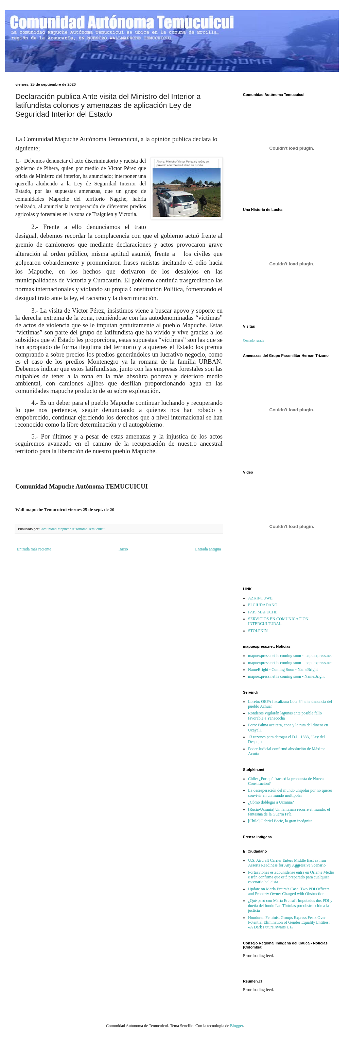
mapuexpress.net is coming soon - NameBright (286, 676)
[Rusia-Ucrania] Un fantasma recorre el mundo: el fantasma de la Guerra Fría (289, 812)
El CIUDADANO (262, 605)
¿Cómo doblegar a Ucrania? (271, 802)
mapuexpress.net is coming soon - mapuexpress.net (290, 655)
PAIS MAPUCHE (263, 612)
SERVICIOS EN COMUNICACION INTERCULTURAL (278, 621)
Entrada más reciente (34, 549)
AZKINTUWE (260, 598)
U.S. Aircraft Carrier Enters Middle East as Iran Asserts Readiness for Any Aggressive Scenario (287, 863)
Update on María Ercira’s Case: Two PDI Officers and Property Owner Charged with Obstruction (289, 891)
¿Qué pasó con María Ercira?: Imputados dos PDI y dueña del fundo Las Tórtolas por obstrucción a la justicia (290, 905)
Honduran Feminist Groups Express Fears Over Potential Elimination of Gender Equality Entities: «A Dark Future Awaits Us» (289, 922)
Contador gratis (253, 340)
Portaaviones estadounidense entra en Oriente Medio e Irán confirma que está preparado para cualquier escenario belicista (291, 877)
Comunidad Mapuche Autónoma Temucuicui (72, 529)
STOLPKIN (258, 630)
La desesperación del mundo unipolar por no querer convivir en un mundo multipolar (290, 792)
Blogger (236, 1025)
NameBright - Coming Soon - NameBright (283, 669)
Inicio (123, 549)
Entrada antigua (208, 549)
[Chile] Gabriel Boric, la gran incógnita (280, 821)
